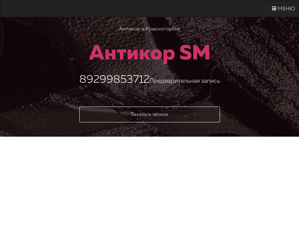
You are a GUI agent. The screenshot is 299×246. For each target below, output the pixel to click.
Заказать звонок (149, 114)
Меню (283, 8)
